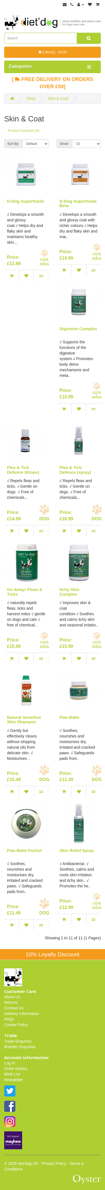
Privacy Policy (54, 1163)
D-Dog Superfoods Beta (78, 203)
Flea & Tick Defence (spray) (75, 470)
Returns (11, 1002)
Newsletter (13, 1080)
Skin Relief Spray (77, 850)
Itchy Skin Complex (70, 592)
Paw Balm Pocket (24, 850)
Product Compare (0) (23, 131)
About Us (12, 997)
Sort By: (13, 144)
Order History (15, 1068)
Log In (9, 1063)
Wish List (12, 1074)
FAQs (9, 1019)
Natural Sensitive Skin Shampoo (24, 719)
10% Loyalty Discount (52, 954)
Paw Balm (70, 717)
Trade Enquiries (18, 1041)
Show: (64, 144)
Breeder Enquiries (20, 1047)
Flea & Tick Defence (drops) (23, 470)
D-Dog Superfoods (25, 201)
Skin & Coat (58, 98)
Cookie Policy (16, 1025)
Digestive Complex (78, 328)
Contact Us (14, 1008)
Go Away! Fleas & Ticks (24, 592)
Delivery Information (21, 1013)
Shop (31, 98)
